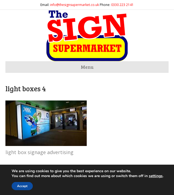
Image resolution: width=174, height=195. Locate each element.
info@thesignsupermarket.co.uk (74, 4)
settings (156, 176)
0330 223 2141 (122, 4)
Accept (22, 186)
